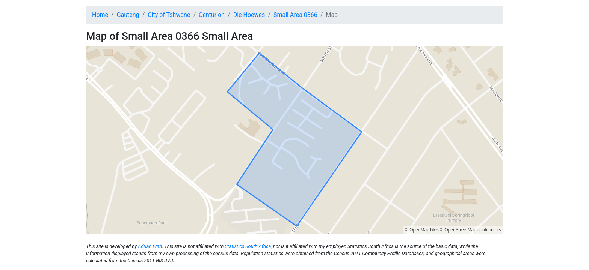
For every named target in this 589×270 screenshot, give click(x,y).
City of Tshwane (169, 14)
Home (100, 14)
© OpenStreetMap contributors (470, 229)
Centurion (212, 14)
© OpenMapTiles (422, 229)
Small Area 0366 (295, 14)
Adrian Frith (150, 246)
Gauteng (128, 14)
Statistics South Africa (248, 246)
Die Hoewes (249, 14)
